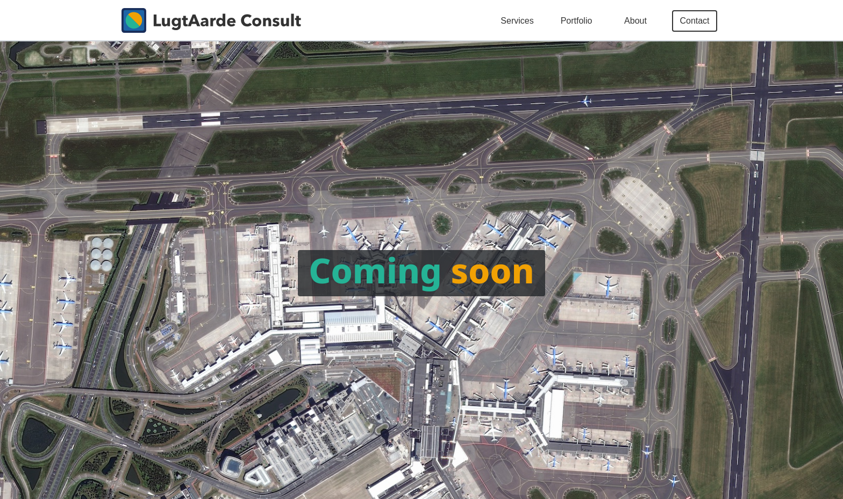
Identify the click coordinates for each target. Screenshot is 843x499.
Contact (694, 20)
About (635, 20)
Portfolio (576, 20)
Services (517, 20)
